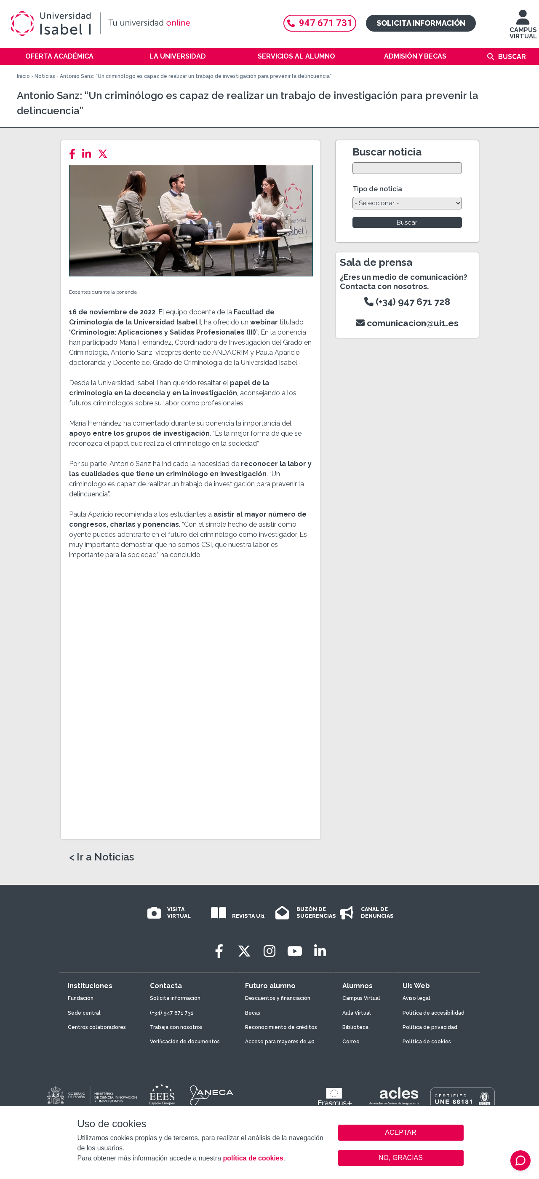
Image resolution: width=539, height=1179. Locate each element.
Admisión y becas (415, 56)
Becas (252, 1013)
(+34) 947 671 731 (172, 1013)
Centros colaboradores (97, 1027)
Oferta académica (59, 56)
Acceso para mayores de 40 (280, 1042)
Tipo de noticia (377, 189)
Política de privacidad (430, 1027)
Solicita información (420, 23)
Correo (351, 1042)
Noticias (45, 76)
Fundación (80, 998)
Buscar (512, 57)
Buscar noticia (387, 152)
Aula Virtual (356, 1013)
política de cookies (253, 1158)
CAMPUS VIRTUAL (523, 28)
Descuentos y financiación (277, 998)
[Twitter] (105, 154)
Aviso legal (416, 998)
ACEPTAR (401, 1132)
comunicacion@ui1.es (407, 323)
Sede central (84, 1013)
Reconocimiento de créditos (281, 1027)
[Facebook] (74, 154)
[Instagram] (269, 951)
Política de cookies (427, 1042)
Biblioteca (355, 1027)
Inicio (23, 76)
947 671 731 (319, 23)
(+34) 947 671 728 (407, 301)
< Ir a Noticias (101, 857)
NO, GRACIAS (401, 1157)
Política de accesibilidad (433, 1013)
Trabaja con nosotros (176, 1027)
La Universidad (177, 56)
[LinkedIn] (89, 154)
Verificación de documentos (185, 1042)
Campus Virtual (361, 998)
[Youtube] (294, 951)
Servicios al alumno (296, 56)
